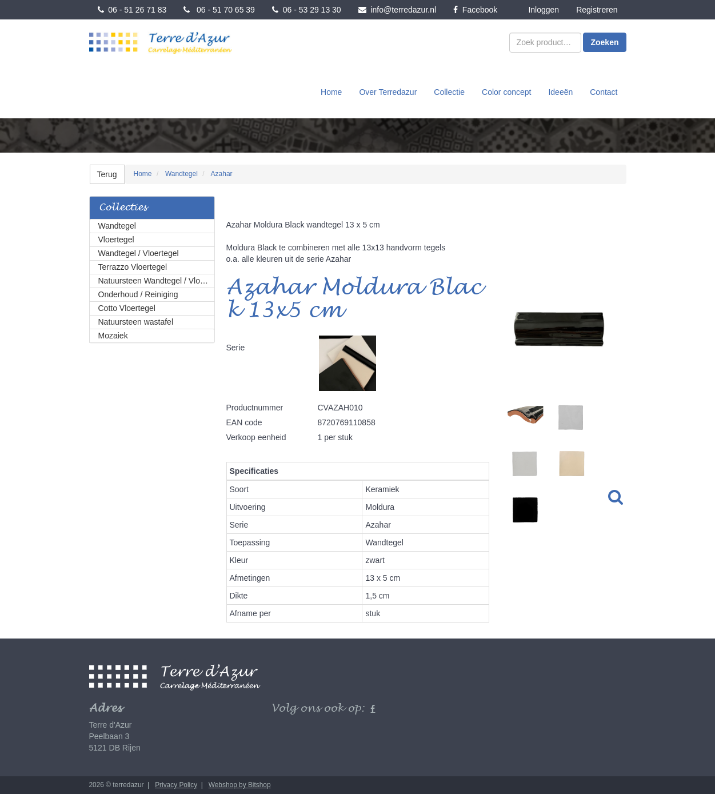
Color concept (506, 92)
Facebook (475, 9)
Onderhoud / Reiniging (138, 294)
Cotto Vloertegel (126, 308)
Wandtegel (117, 225)
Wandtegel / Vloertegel (138, 253)
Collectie (449, 92)
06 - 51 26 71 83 (132, 9)
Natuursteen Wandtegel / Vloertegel (156, 280)
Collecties (123, 208)
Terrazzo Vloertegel (132, 267)
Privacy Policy (176, 785)
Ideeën (560, 92)
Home (331, 92)
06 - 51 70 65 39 (219, 9)
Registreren (596, 9)
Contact (603, 92)
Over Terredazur (388, 92)
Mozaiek (113, 335)
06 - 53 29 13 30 (306, 9)
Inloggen (543, 9)
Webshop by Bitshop (240, 785)
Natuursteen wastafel (136, 321)
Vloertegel (116, 239)
